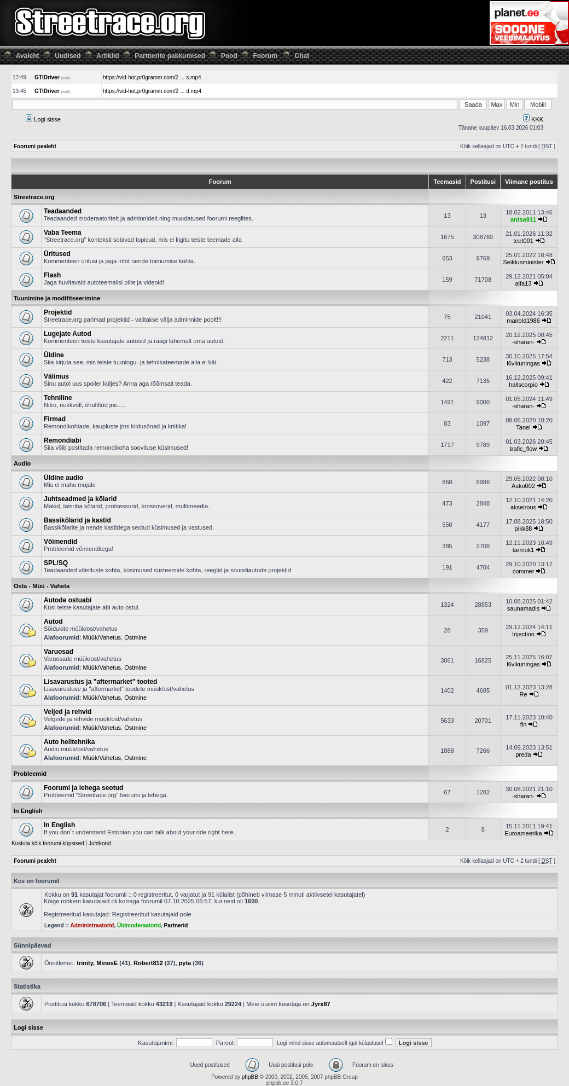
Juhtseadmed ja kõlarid (80, 499)
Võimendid (60, 541)
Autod (53, 621)
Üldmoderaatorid (139, 925)
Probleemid (30, 773)
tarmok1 (524, 550)
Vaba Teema (62, 232)
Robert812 (148, 963)
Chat (302, 56)
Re (523, 694)
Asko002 (523, 486)
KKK (533, 119)
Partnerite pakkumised (170, 56)
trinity (85, 963)
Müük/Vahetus (102, 637)
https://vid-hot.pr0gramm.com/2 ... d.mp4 (152, 91)
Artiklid (107, 56)
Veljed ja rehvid (67, 712)
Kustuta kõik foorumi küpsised (47, 843)
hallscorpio (523, 384)
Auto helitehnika (69, 742)
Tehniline (58, 398)
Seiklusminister (523, 262)
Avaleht (27, 56)
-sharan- (523, 342)
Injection (523, 634)
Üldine (54, 355)
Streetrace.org (34, 197)
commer (524, 571)
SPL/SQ (56, 563)
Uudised (67, 56)
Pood (229, 56)
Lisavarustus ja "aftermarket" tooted (100, 682)
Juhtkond (100, 843)
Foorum (265, 56)
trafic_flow (523, 448)
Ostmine (135, 637)
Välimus (56, 376)
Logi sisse (43, 119)
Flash (52, 275)
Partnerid (176, 925)
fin (523, 724)
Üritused (57, 254)
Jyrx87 (320, 1004)
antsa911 (523, 219)
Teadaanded (63, 211)
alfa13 (523, 283)
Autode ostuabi (67, 600)
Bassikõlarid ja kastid (77, 520)
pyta (185, 963)
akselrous (523, 507)
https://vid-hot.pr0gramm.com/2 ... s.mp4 (152, 77)
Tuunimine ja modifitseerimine (57, 298)
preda (523, 754)
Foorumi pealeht (35, 146)
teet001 (523, 240)
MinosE (107, 963)
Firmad (55, 419)
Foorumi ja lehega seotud (83, 788)
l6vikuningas (523, 363)
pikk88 (523, 528)
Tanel (523, 427)
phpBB (250, 1077)
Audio (22, 463)
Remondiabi (63, 440)
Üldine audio (63, 477)
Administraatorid (92, 925)
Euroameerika (523, 833)
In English (28, 811)
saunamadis (523, 608)
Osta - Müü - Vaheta (41, 586)
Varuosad (58, 651)
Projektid (58, 312)
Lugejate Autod (67, 334)
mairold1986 (523, 320)
